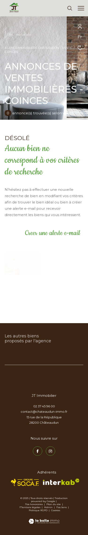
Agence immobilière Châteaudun (32, 48)
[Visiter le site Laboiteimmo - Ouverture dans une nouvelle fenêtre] (44, 518)
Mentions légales (30, 507)
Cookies (55, 510)
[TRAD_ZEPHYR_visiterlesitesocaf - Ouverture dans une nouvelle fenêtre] (25, 482)
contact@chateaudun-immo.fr (44, 411)
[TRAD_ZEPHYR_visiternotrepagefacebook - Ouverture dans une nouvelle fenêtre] (37, 451)
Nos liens (61, 507)
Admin (48, 507)
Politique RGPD (38, 510)
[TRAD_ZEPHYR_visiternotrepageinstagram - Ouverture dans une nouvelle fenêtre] (50, 451)
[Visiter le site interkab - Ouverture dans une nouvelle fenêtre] (61, 482)
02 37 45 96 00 (44, 406)
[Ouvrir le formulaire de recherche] (69, 8)
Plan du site (53, 504)
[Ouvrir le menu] (81, 8)
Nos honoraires (34, 504)
